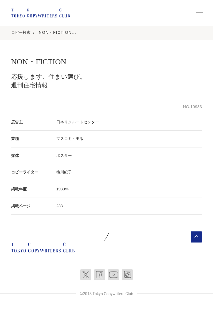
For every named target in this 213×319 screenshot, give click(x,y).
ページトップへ (196, 237)
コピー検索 (21, 32)
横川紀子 (64, 172)
